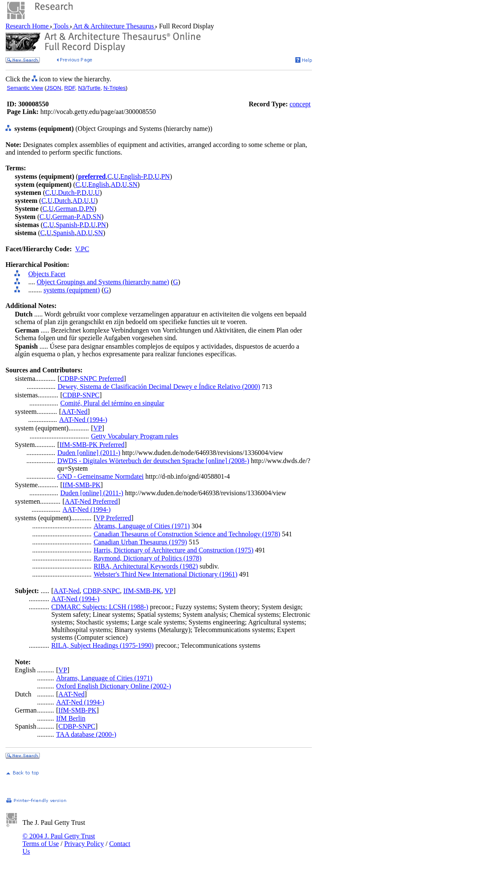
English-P (133, 176)
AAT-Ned (74, 411)
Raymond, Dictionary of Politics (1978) (148, 558)
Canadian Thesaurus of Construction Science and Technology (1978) (187, 534)
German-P (65, 216)
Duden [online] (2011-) (88, 452)
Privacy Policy (84, 843)
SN (133, 184)
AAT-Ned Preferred (91, 501)
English (98, 184)
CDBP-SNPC (81, 395)
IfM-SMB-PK (82, 484)
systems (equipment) (72, 290)
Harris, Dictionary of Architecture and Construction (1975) (173, 550)
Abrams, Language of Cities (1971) (142, 526)
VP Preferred (113, 517)
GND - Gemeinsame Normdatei (100, 476)
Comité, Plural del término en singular (112, 403)
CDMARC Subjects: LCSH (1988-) (99, 606)
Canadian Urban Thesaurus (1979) (140, 542)
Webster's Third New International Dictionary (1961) (165, 574)
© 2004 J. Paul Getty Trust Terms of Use (58, 839)
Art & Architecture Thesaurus (114, 26)
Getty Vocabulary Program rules (134, 436)
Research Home (28, 26)
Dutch (62, 200)
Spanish (64, 232)
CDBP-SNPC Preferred (92, 378)
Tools (61, 26)
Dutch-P (69, 192)
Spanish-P (69, 224)
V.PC (82, 248)
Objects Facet (47, 273)
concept (300, 104)
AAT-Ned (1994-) (83, 419)
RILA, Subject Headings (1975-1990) (102, 645)
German (67, 208)
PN (165, 176)
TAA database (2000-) (86, 734)
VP (97, 428)
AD (115, 184)
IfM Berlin (71, 718)
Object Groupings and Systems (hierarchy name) (103, 282)
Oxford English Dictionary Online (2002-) (113, 686)
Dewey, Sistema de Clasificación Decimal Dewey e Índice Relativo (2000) (159, 386)
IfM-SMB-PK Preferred (91, 444)
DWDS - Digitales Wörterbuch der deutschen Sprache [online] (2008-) (153, 460)
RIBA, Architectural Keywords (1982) (146, 566)
